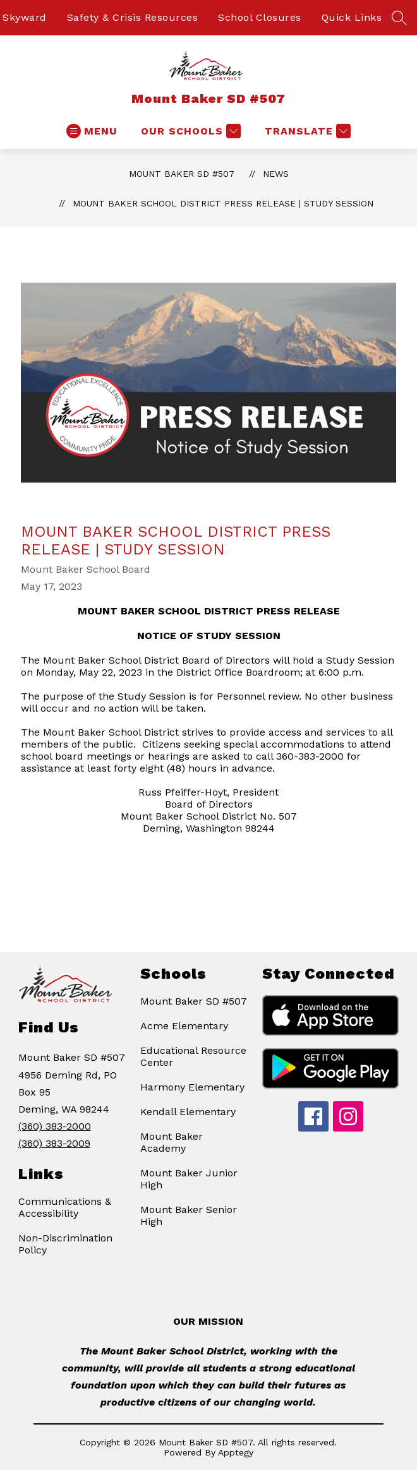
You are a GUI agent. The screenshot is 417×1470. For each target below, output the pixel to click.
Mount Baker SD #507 (181, 174)
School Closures (259, 17)
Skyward (25, 17)
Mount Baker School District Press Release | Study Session (223, 203)
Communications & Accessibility (64, 1207)
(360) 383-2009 (54, 1143)
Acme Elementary (184, 1026)
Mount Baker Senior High (188, 1216)
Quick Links (352, 17)
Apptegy (235, 1452)
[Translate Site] (306, 131)
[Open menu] (92, 131)
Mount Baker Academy (171, 1142)
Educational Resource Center (193, 1056)
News (276, 174)
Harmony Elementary (192, 1087)
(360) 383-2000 (54, 1126)
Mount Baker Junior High (189, 1179)
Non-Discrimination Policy (65, 1244)
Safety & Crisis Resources (132, 17)
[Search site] (399, 17)
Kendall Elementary (188, 1112)
